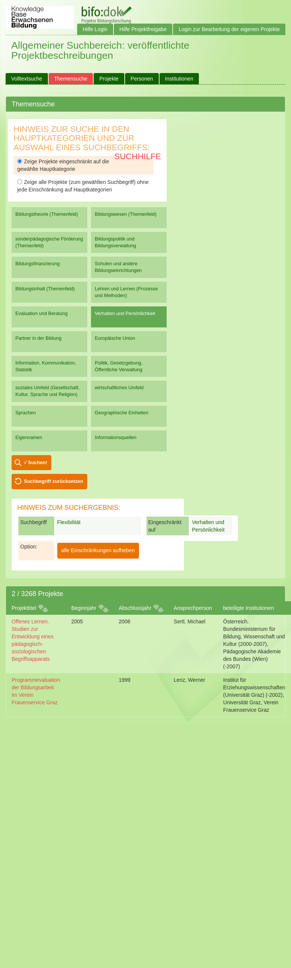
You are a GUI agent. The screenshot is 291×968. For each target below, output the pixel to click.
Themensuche (71, 79)
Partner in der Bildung (38, 338)
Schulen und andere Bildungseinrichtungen (118, 267)
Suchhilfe (137, 156)
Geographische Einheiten (121, 412)
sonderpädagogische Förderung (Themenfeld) (49, 242)
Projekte (108, 79)
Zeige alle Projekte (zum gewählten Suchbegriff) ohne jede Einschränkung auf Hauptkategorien (83, 186)
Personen (142, 79)
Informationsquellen (115, 437)
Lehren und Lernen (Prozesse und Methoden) (126, 292)
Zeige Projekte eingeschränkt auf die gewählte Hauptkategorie (63, 165)
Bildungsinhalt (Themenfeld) (45, 288)
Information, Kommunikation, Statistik (45, 366)
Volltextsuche (26, 79)
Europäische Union (115, 338)
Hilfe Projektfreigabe (143, 29)
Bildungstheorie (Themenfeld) (46, 214)
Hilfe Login (95, 29)
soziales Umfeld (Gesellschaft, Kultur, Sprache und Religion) (47, 391)
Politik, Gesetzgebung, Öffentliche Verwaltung (118, 366)
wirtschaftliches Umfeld (119, 387)
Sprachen (25, 412)
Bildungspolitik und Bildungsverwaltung (115, 242)
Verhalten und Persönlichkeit (125, 313)
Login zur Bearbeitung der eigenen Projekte (229, 29)
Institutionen (179, 79)
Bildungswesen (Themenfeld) (126, 214)
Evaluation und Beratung (41, 313)
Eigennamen (28, 437)
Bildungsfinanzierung (37, 263)
